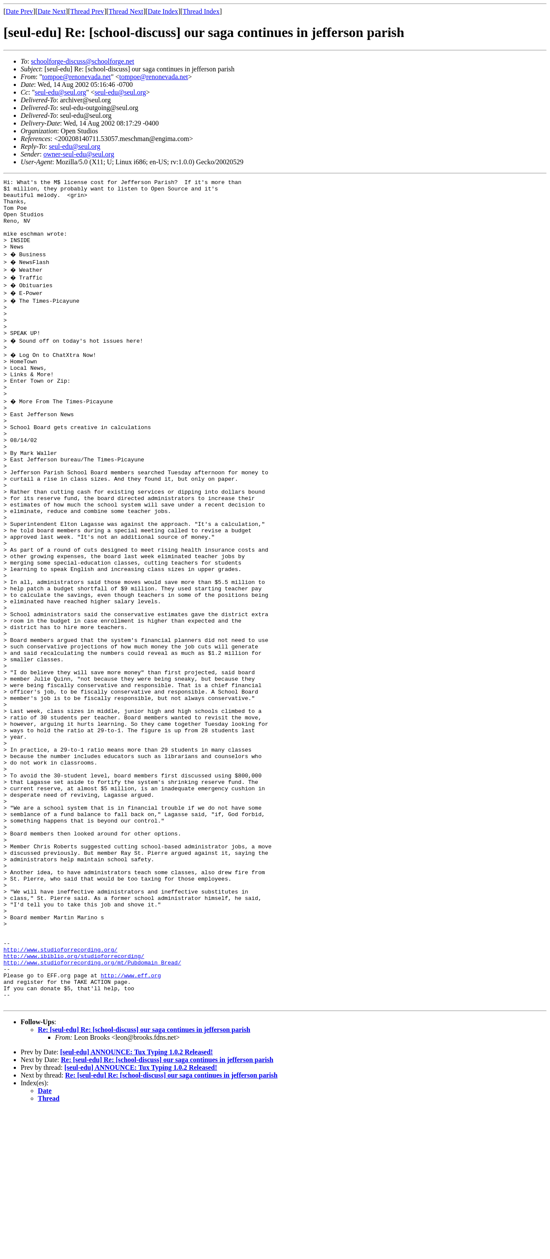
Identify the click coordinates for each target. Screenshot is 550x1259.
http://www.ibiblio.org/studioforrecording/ (73, 1096)
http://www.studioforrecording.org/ (60, 1089)
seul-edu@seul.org (60, 92)
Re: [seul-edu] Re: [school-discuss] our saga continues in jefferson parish (144, 1179)
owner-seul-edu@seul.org (78, 154)
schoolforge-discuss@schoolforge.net (82, 61)
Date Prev (19, 11)
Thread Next (126, 11)
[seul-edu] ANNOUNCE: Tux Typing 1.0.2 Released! (136, 1201)
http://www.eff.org (131, 1120)
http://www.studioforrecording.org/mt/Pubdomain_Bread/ (92, 1104)
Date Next (52, 11)
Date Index (163, 11)
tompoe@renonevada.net (76, 76)
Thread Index (201, 11)
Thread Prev (87, 11)
